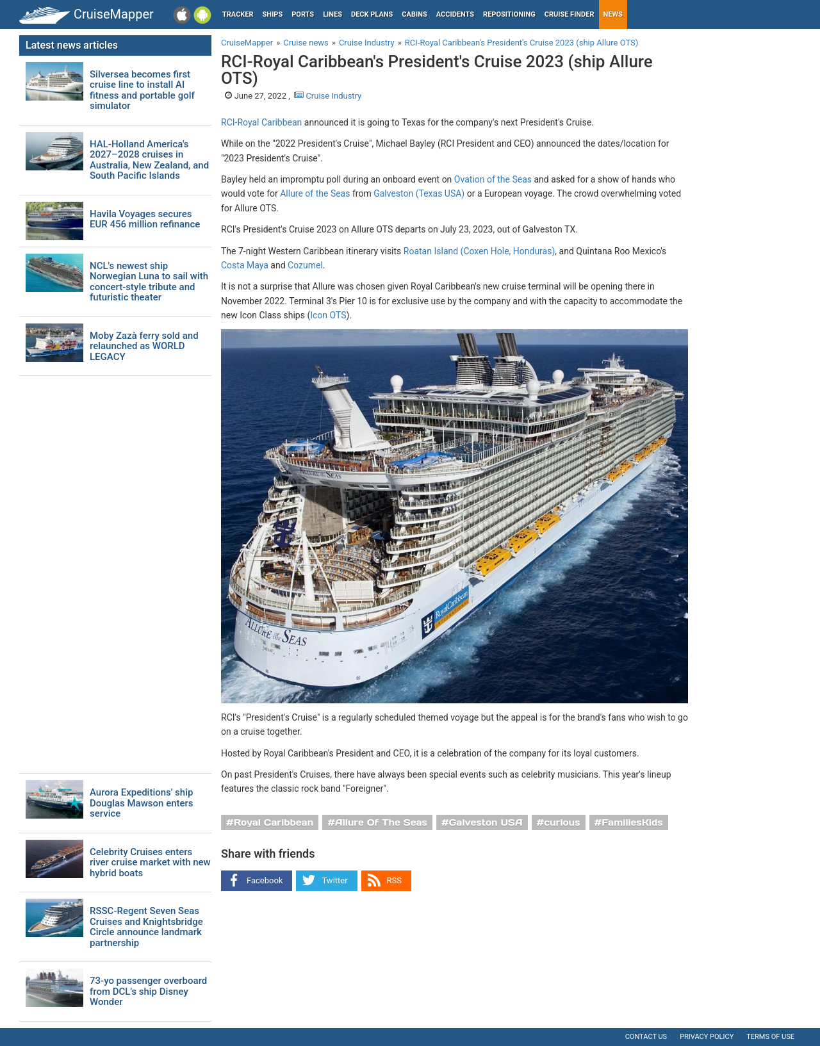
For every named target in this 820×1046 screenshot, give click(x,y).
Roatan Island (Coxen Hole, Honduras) (479, 251)
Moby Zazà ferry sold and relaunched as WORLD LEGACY (144, 347)
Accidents (455, 14)
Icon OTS (328, 315)
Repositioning (509, 14)
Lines (332, 14)
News (613, 14)
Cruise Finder (569, 14)
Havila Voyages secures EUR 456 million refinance (145, 219)
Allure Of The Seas (381, 822)
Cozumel (305, 265)
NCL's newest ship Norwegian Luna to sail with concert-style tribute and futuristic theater (149, 282)
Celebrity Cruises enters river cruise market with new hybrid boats (150, 863)
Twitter (334, 880)
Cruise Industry (327, 96)
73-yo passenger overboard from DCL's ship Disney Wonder (148, 992)
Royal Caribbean (274, 822)
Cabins (414, 14)
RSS (394, 880)
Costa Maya (244, 265)
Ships (273, 14)
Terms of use (770, 1037)
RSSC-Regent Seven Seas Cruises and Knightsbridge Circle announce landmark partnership (146, 927)
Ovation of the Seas (493, 179)
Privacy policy (707, 1037)
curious (562, 822)
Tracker (238, 14)
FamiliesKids (632, 822)
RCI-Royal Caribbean (261, 122)
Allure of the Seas (315, 193)
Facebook (265, 880)
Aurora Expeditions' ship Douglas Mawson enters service (141, 803)
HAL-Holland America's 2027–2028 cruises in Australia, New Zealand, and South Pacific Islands (149, 160)
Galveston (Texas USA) (418, 193)
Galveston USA (486, 822)
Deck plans (372, 14)
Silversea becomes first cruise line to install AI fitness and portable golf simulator (142, 90)
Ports (302, 14)
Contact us (646, 1037)
